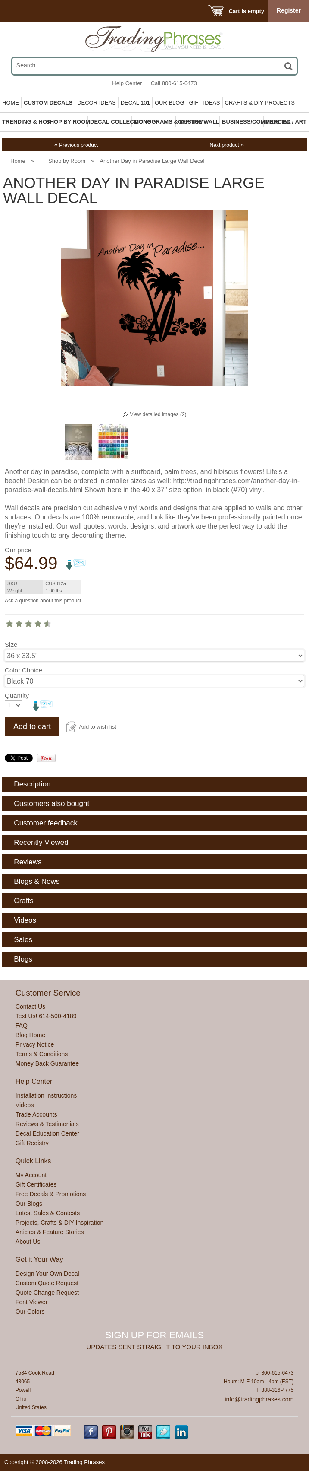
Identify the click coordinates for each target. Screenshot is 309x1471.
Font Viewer (31, 1302)
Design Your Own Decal (47, 1273)
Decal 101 (135, 102)
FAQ (22, 1025)
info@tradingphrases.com (259, 1399)
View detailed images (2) (158, 414)
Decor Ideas (96, 102)
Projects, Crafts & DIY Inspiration (59, 1222)
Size (11, 644)
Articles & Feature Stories (50, 1232)
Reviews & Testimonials (47, 1124)
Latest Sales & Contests (48, 1213)
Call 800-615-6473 (174, 83)
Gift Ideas (204, 102)
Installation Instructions (46, 1095)
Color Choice (23, 670)
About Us (28, 1241)
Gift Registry (32, 1143)
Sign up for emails (154, 1335)
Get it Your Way (39, 1259)
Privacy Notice (35, 1044)
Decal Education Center (47, 1133)
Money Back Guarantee (47, 1063)
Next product (227, 145)
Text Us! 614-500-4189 (46, 1016)
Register (289, 10)
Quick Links (33, 1161)
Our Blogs (29, 1203)
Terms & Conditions (42, 1054)
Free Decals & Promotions (51, 1194)
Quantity (17, 695)
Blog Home (30, 1035)
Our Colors (30, 1311)
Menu (18, 10)
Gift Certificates (36, 1184)
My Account (31, 1175)
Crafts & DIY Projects (260, 102)
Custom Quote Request (47, 1283)
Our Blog (169, 102)
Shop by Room (66, 161)
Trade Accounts (36, 1114)
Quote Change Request (47, 1292)
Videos (25, 1105)
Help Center (127, 83)
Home (10, 102)
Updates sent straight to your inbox (155, 1346)
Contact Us (30, 1006)
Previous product (76, 145)
